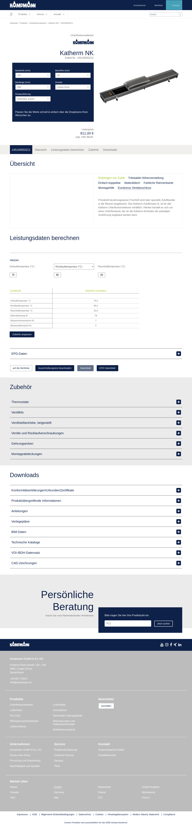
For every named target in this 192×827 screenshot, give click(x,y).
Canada (14, 793)
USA (12, 798)
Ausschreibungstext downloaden (61, 368)
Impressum (22, 815)
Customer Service (64, 755)
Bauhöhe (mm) (62, 70)
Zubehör (93, 149)
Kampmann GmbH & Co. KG (26, 750)
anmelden (108, 706)
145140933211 (21, 149)
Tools (57, 766)
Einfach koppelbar (109, 182)
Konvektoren (60, 710)
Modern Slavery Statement (146, 815)
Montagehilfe (106, 187)
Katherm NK (53, 23)
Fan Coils (15, 716)
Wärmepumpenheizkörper (24, 721)
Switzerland (104, 787)
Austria (58, 787)
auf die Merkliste (23, 368)
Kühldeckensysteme (64, 730)
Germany (59, 793)
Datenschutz (85, 815)
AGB (34, 815)
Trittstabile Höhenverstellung (145, 177)
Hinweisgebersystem (118, 815)
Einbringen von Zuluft (111, 177)
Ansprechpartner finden (111, 750)
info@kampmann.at (21, 683)
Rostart (58, 82)
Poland (102, 793)
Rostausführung (23, 94)
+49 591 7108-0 (18, 679)
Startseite (14, 23)
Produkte (23, 23)
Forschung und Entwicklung (25, 761)
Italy (56, 798)
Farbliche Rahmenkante (158, 182)
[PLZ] (128, 624)
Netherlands (148, 793)
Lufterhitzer (16, 710)
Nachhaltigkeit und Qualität (25, 766)
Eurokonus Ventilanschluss (134, 187)
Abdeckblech (132, 182)
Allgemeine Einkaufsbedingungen (57, 815)
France (146, 798)
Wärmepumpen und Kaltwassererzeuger (64, 723)
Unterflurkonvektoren (37, 23)
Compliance (169, 815)
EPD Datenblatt (122, 368)
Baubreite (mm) (22, 70)
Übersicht (41, 149)
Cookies (99, 815)
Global (13, 787)
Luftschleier (59, 705)
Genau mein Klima (20, 755)
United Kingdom (151, 787)
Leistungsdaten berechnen (67, 149)
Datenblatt (96, 368)
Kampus (58, 761)
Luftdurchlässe (18, 727)
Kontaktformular (107, 755)
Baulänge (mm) (22, 82)
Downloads (110, 149)
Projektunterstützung (65, 750)
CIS (100, 798)
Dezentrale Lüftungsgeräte (67, 716)
